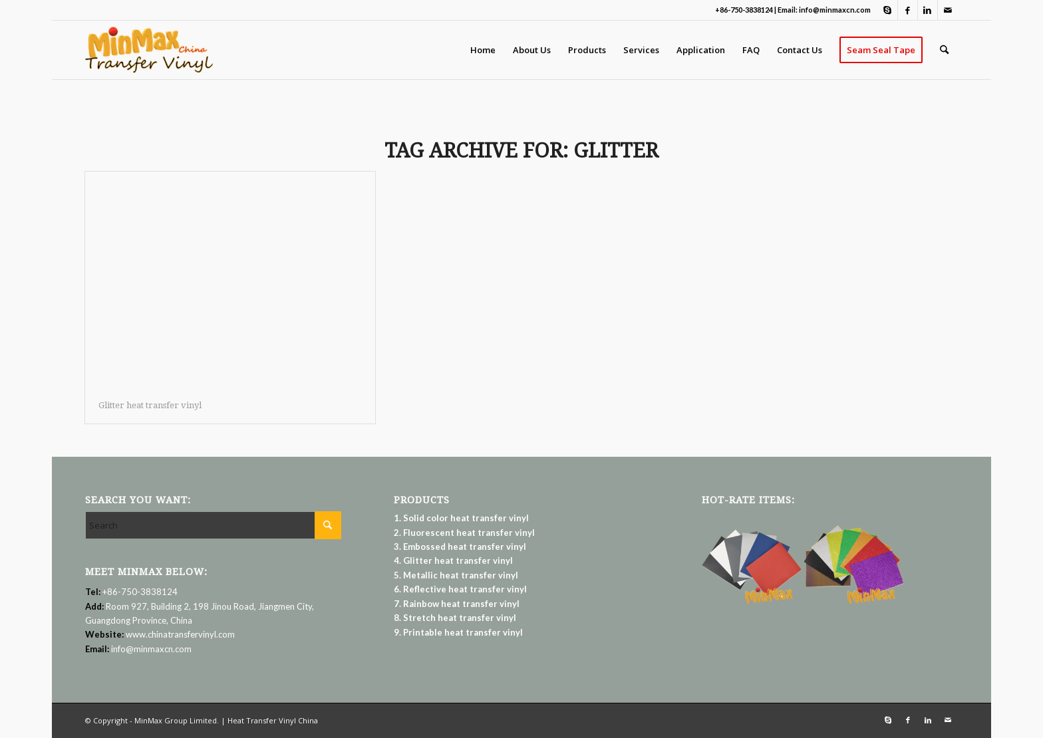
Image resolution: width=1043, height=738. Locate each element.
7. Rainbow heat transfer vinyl (457, 603)
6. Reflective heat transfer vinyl (460, 589)
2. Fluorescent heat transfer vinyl (464, 532)
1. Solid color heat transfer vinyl (461, 518)
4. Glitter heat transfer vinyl (453, 560)
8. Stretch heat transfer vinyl (455, 617)
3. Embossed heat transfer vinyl (460, 546)
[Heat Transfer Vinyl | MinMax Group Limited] (148, 50)
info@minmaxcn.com (151, 649)
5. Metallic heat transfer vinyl (456, 575)
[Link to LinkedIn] (927, 10)
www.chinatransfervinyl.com (180, 634)
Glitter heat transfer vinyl (150, 405)
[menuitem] (483, 50)
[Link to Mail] (948, 10)
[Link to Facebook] (907, 10)
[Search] (944, 50)
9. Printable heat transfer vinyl (458, 632)
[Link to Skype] (887, 10)
